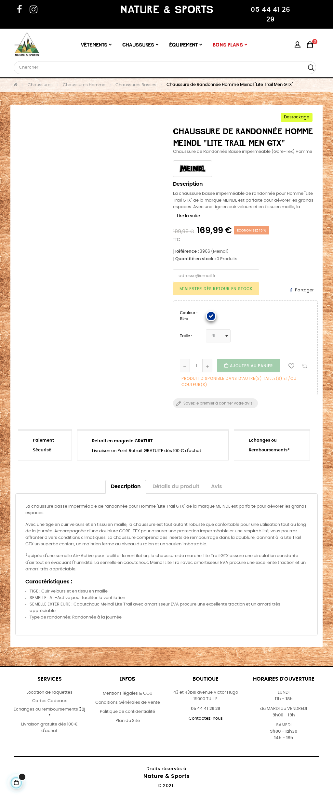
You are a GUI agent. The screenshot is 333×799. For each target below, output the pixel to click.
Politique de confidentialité (127, 712)
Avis (216, 486)
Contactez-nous (206, 718)
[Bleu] (211, 316)
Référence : (187, 251)
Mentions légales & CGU (128, 693)
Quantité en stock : (195, 259)
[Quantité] (196, 365)
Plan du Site (127, 721)
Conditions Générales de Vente (127, 702)
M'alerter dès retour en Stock (216, 289)
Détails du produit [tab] (176, 486)
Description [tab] (126, 486)
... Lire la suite (186, 216)
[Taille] (218, 335)
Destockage (296, 117)
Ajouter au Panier (248, 365)
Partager (304, 290)
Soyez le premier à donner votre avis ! (215, 403)
